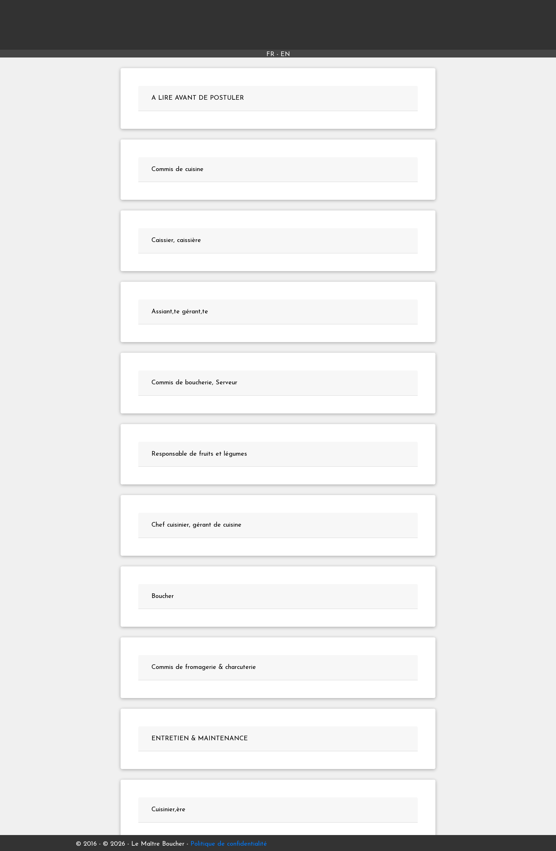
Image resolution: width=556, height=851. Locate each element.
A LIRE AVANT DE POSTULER (197, 98)
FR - (273, 54)
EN (285, 54)
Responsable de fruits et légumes (199, 454)
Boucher (162, 596)
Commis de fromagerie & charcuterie (203, 667)
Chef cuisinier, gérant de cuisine (196, 525)
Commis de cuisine (177, 169)
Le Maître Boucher (278, 26)
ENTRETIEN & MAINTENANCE (199, 738)
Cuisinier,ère (168, 809)
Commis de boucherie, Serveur (194, 382)
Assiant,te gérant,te (179, 311)
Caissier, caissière (176, 240)
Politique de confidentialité (228, 844)
